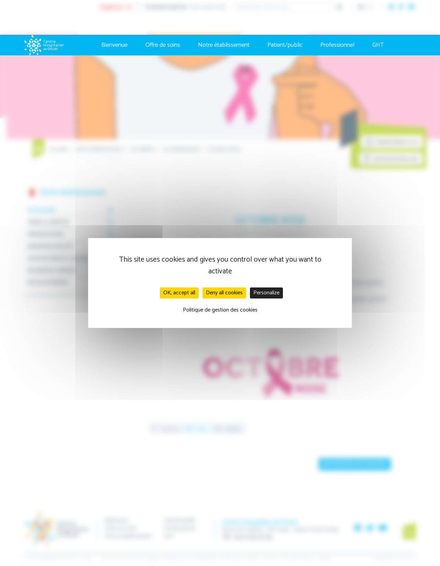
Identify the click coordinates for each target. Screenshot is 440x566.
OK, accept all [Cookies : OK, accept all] (179, 292)
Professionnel (337, 45)
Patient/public (284, 45)
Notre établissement (224, 45)
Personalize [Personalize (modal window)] (266, 292)
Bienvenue (114, 45)
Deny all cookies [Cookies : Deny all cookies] (224, 292)
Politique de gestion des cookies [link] (220, 310)
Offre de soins (162, 45)
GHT (378, 45)
